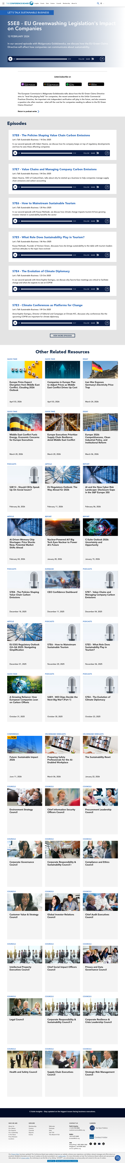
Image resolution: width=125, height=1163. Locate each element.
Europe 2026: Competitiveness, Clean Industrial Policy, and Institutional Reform (97, 438)
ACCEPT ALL (51, 1161)
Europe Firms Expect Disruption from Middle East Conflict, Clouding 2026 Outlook (25, 386)
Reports (31, 1132)
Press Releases (13, 1137)
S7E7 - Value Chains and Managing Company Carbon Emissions (54, 169)
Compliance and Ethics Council (97, 863)
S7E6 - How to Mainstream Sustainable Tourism (43, 203)
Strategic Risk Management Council (99, 1073)
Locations (11, 1139)
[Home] (20, 3)
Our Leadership (13, 1132)
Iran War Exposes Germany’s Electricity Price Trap (99, 385)
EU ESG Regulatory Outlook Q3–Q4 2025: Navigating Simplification (24, 647)
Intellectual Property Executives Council (20, 968)
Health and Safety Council (23, 1072)
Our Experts (12, 1130)
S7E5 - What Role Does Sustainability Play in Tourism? (48, 237)
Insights (36, 3)
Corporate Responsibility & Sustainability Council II (61, 1020)
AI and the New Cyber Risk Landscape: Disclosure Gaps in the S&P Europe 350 (100, 490)
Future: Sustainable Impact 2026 (24, 758)
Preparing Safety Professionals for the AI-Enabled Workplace (60, 760)
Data (47, 3)
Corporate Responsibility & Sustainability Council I (61, 863)
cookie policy (62, 1156)
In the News (12, 1134)
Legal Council (17, 1019)
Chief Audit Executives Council (97, 916)
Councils (58, 3)
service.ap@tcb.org (75, 1148)
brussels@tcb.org (74, 1138)
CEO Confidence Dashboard (62, 592)
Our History (12, 1128)
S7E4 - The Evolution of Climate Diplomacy (41, 271)
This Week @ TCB (54, 1134)
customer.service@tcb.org (77, 1130)
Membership (66, 3)
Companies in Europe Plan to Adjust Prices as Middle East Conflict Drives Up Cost (62, 385)
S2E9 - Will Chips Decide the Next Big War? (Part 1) (62, 698)
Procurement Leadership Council (98, 811)
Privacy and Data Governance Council (96, 968)
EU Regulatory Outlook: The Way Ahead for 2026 (62, 488)
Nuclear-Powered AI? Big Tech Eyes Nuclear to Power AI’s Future (62, 542)
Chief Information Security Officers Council (61, 811)
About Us (74, 3)
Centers (52, 3)
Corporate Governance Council (22, 863)
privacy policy (25, 1158)
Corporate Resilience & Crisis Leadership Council (98, 1020)
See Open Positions (102, 1128)
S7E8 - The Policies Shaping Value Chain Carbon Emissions (51, 135)
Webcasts (52, 1126)
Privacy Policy (15, 1154)
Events (42, 3)
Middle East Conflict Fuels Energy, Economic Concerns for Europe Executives (24, 437)
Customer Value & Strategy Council (24, 916)
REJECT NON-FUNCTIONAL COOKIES (67, 1161)
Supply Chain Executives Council (60, 1073)
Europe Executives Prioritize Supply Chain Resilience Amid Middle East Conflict (62, 437)
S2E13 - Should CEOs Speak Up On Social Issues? (24, 488)
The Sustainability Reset (98, 757)
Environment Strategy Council (21, 811)
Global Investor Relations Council (60, 916)
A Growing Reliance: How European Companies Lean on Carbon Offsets (24, 700)
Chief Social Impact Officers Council (62, 968)
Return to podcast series (29, 111)
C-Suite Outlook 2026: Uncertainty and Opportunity (97, 542)
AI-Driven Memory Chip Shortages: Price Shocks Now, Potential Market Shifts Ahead (22, 543)
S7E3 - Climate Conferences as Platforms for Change (47, 305)
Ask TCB (51, 1132)
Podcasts (51, 1128)
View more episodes (62, 336)
